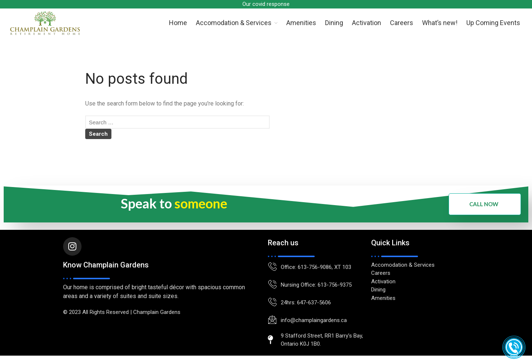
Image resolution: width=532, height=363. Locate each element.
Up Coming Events (493, 23)
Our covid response (266, 4)
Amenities (301, 23)
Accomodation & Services (234, 23)
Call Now (483, 204)
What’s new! (439, 23)
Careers (401, 23)
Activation (366, 23)
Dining (334, 23)
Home (178, 23)
